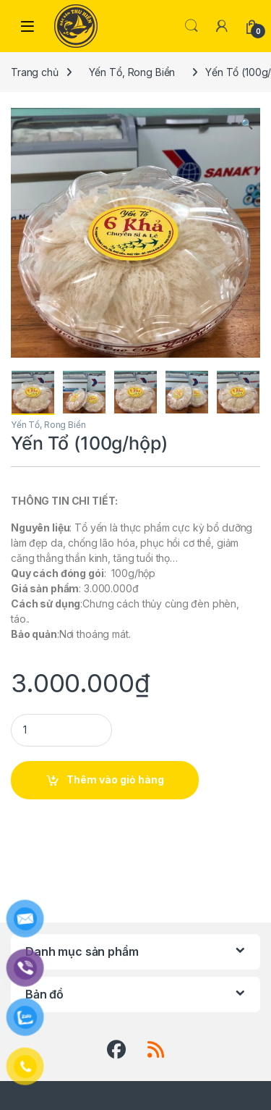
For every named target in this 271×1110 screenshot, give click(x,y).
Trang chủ (35, 72)
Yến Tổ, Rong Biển (132, 72)
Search (191, 26)
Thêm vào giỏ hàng (115, 779)
